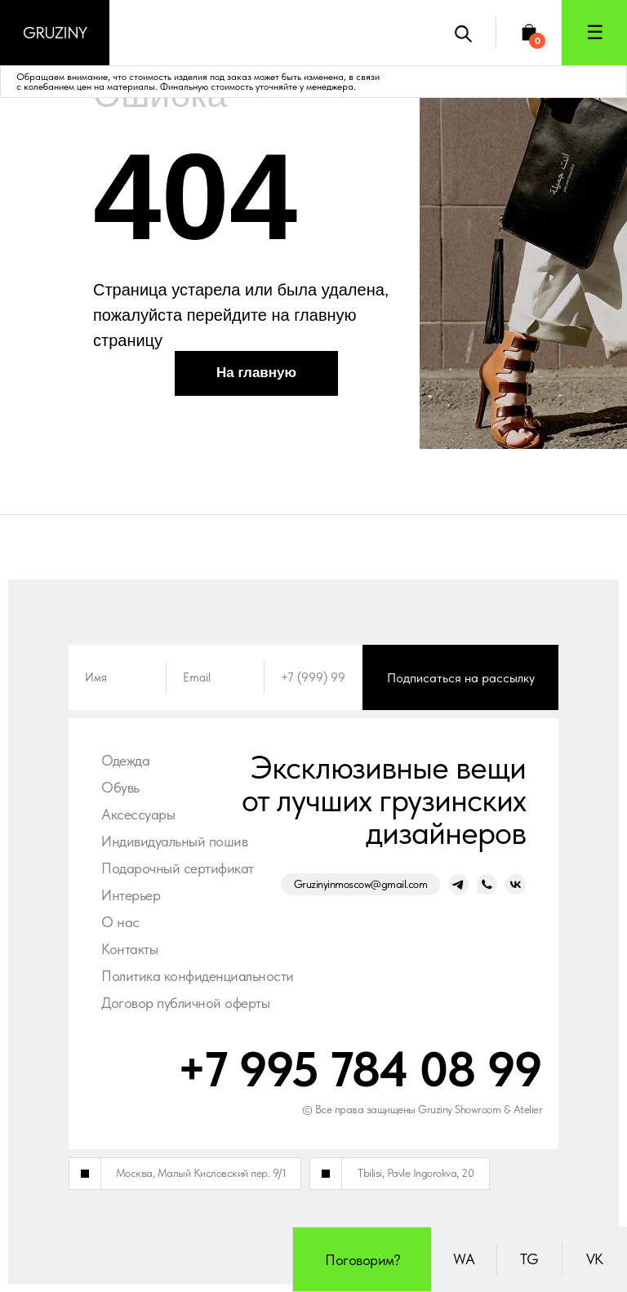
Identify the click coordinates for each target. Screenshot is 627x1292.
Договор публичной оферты (185, 1002)
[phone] (313, 677)
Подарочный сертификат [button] (177, 868)
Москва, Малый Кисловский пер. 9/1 (201, 1172)
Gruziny (55, 32)
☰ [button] (594, 32)
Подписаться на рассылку (461, 678)
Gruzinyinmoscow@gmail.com (361, 883)
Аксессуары (138, 814)
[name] (118, 677)
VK (594, 1259)
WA (463, 1259)
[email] (216, 677)
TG (529, 1259)
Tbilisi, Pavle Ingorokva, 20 (416, 1172)
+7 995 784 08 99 (359, 1069)
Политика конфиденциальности (197, 975)
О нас (120, 921)
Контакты (129, 948)
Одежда (125, 760)
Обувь (120, 787)
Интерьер (130, 895)
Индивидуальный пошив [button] (174, 841)
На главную (256, 372)
